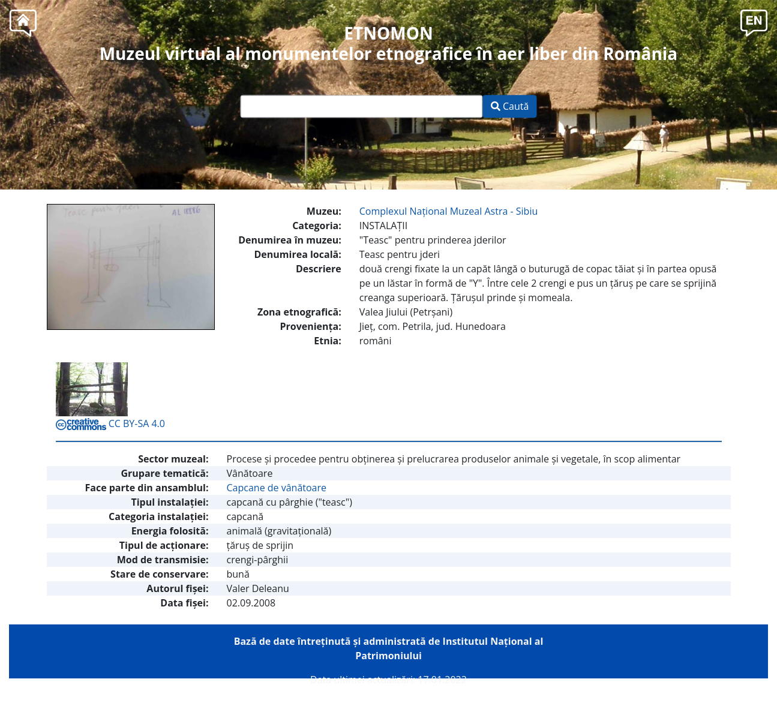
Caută (510, 106)
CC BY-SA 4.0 (110, 423)
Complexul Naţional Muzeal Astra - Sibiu (448, 211)
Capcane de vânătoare (277, 487)
